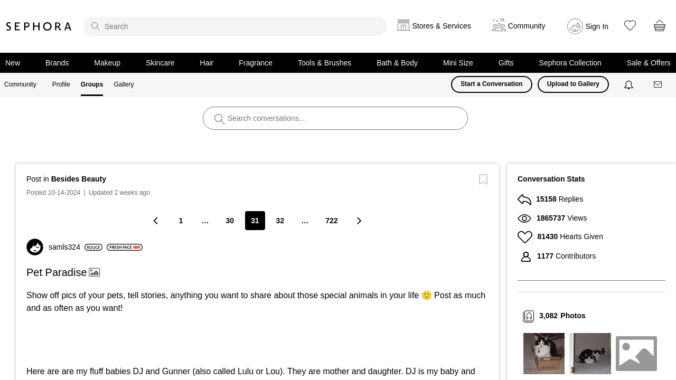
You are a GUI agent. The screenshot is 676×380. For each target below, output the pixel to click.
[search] (235, 26)
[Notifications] (630, 84)
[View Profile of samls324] (75, 247)
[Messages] (658, 84)
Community (20, 84)
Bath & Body (397, 63)
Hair (207, 63)
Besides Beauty (78, 179)
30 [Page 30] (230, 220)
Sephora (39, 26)
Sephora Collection (570, 63)
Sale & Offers (649, 63)
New (12, 63)
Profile (61, 84)
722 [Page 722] (331, 220)
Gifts (506, 63)
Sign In (597, 26)
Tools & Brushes (324, 63)
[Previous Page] (156, 220)
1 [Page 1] (181, 220)
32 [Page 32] (280, 220)
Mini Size (458, 63)
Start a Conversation (491, 84)
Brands (57, 63)
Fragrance (256, 63)
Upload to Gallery (573, 84)
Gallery (124, 84)
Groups (92, 84)
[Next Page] (358, 220)
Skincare (160, 63)
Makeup (107, 63)
